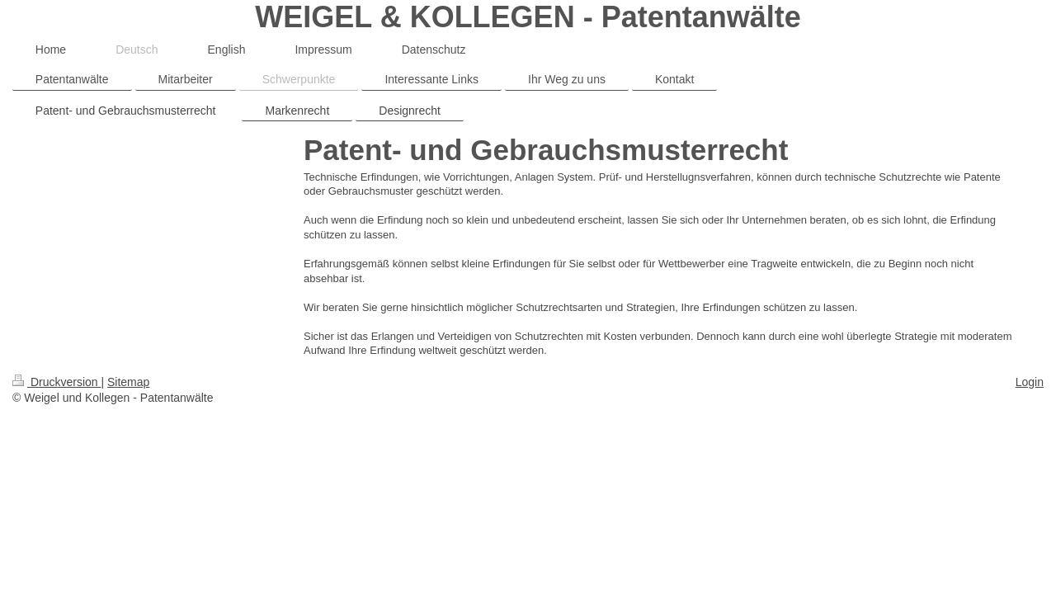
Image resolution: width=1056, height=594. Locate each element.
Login (1030, 382)
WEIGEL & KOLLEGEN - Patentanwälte (527, 17)
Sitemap (128, 382)
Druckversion (56, 382)
